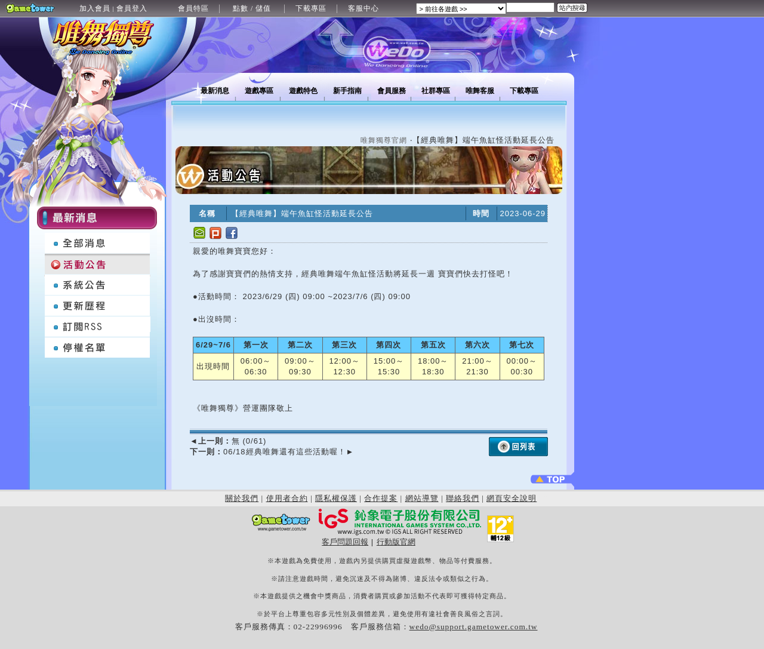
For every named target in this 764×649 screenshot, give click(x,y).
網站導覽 (422, 498)
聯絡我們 (462, 498)
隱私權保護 (336, 498)
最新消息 (215, 91)
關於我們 (241, 498)
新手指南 (347, 91)
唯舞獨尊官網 (384, 140)
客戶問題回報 (345, 541)
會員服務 (391, 91)
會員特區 (193, 8)
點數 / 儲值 (252, 8)
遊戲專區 (259, 91)
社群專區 (435, 91)
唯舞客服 (480, 91)
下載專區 (310, 8)
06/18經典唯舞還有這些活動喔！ (272, 451)
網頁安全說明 (511, 498)
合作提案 (381, 498)
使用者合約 (287, 498)
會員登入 (131, 8)
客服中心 (363, 8)
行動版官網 (396, 541)
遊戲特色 (303, 91)
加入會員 (94, 8)
